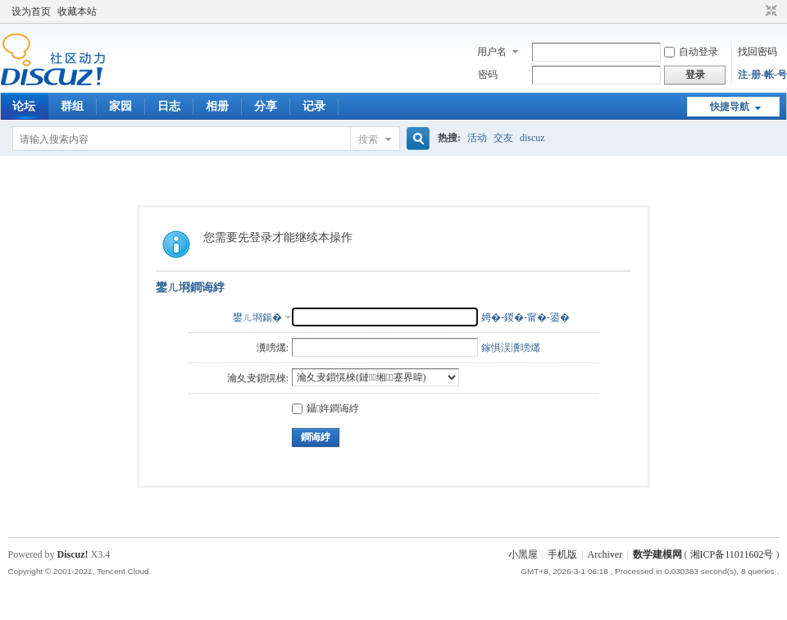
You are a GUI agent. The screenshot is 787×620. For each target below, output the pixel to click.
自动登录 (691, 51)
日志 (168, 106)
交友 (503, 138)
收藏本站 (77, 11)
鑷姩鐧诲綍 (325, 408)
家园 (120, 106)
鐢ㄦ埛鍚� (257, 317)
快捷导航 (729, 106)
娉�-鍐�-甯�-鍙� (525, 317)
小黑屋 (523, 554)
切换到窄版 (769, 11)
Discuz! (73, 554)
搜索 (368, 139)
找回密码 (757, 51)
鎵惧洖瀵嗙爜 (510, 347)
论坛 (23, 106)
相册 (217, 106)
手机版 (562, 554)
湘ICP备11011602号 (732, 554)
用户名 (492, 51)
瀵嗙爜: (273, 347)
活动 (477, 138)
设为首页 (31, 11)
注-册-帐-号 (762, 74)
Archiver (605, 554)
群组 (72, 106)
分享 (265, 106)
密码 (488, 74)
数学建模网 (657, 554)
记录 (314, 106)
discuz (532, 138)
